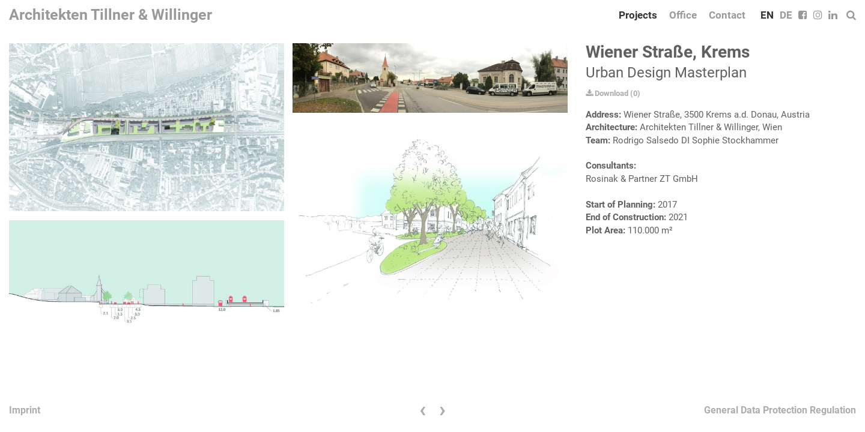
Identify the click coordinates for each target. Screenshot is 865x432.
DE (786, 15)
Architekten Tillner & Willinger (110, 14)
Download (607, 93)
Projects (638, 15)
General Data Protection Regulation (780, 410)
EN (767, 15)
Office (683, 15)
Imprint (24, 410)
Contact (727, 15)
